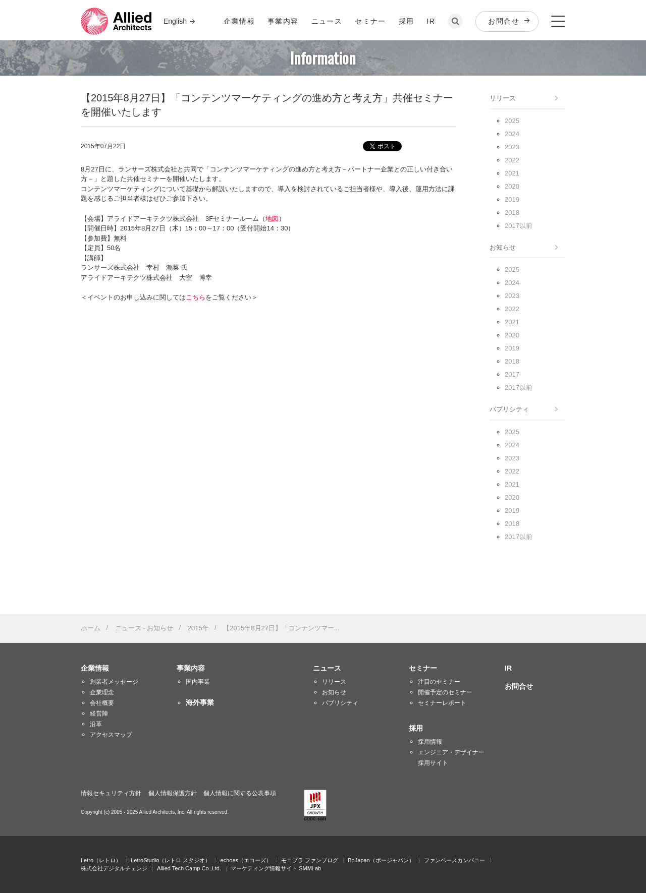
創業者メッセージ (114, 681)
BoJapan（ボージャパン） (381, 860)
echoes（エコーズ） (246, 860)
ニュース (327, 21)
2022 (512, 160)
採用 (406, 21)
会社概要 (102, 702)
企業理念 (102, 692)
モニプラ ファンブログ (309, 860)
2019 (512, 199)
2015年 (198, 628)
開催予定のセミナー (445, 692)
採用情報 (430, 741)
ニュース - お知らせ (144, 628)
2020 (512, 186)
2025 (512, 121)
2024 (512, 134)
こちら (195, 297)
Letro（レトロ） (101, 860)
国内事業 (198, 681)
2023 (512, 147)
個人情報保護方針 (172, 793)
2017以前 (518, 225)
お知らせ (503, 247)
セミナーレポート (442, 702)
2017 (512, 374)
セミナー (370, 21)
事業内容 (283, 21)
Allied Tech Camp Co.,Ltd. (189, 868)
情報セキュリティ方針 (111, 793)
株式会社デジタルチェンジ (114, 868)
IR (431, 21)
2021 (512, 173)
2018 (512, 212)
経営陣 (99, 713)
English (175, 21)
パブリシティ (509, 409)
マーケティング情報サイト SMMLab (276, 868)
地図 (272, 218)
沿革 (96, 724)
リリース (503, 98)
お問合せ (503, 21)
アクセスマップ (111, 734)
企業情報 (239, 21)
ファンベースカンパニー (454, 860)
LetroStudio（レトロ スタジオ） (170, 860)
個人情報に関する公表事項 (239, 793)
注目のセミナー (439, 681)
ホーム (90, 628)
